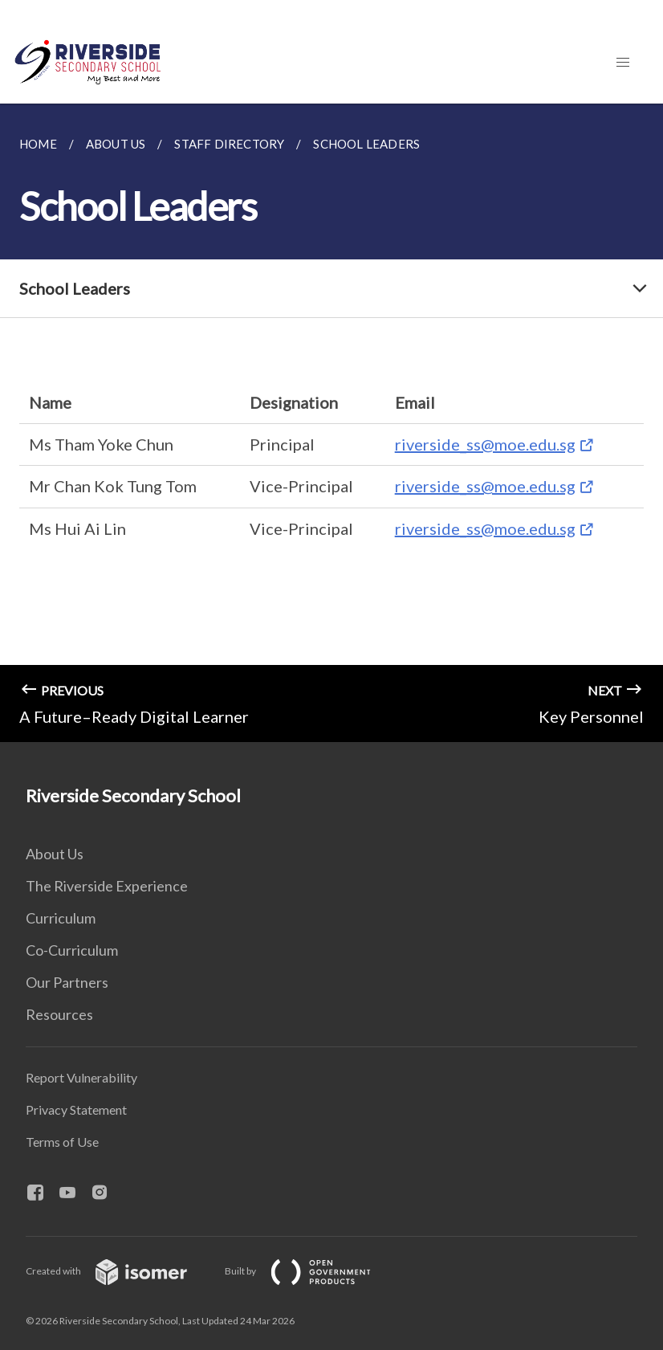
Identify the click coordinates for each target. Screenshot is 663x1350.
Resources (59, 1014)
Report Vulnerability (81, 1077)
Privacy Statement (76, 1109)
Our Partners (67, 982)
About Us (54, 854)
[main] (331, 423)
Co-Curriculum (72, 950)
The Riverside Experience (107, 886)
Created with (119, 1271)
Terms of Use (62, 1141)
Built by (311, 1271)
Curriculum (61, 918)
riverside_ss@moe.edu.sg (485, 444)
